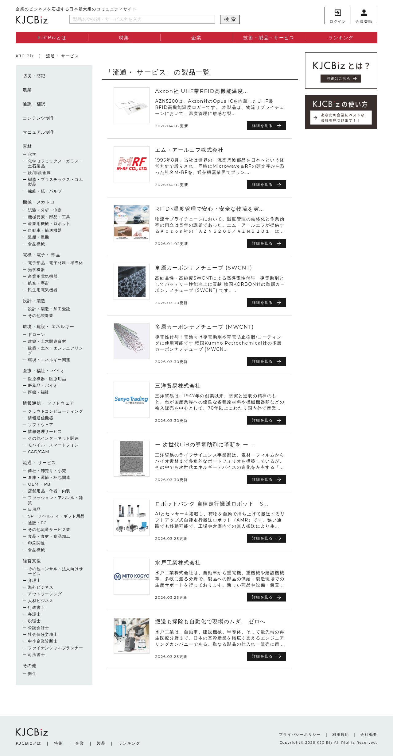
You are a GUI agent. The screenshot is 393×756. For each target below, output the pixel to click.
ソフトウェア (40, 424)
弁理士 (34, 580)
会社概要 (368, 734)
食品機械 (36, 243)
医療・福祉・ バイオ (44, 370)
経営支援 (32, 560)
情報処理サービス (45, 431)
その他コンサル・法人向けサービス (55, 571)
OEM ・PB (39, 484)
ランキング (341, 37)
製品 (101, 743)
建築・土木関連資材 (47, 341)
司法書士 (36, 654)
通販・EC (37, 522)
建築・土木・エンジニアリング (55, 350)
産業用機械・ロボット (49, 223)
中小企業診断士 (43, 641)
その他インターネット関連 (53, 438)
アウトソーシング (45, 593)
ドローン (36, 334)
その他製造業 (40, 315)
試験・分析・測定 (45, 210)
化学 (32, 154)
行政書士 (36, 607)
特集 (124, 37)
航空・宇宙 (38, 283)
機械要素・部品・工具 (49, 216)
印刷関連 (36, 542)
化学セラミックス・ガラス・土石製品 (55, 163)
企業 (196, 37)
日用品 (34, 509)
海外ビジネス (40, 587)
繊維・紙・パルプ (45, 191)
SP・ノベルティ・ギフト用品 (56, 516)
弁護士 (34, 614)
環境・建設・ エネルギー (48, 326)
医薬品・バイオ (43, 385)
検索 (231, 19)
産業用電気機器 (43, 276)
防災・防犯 (34, 75)
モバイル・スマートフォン (53, 444)
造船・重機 (38, 237)
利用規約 (340, 734)
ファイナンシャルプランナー (55, 647)
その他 (29, 665)
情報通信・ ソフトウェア (48, 403)
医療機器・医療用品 (47, 378)
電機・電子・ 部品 (41, 255)
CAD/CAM (38, 451)
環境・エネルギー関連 (49, 359)
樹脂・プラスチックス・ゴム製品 (55, 182)
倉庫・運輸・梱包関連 (49, 477)
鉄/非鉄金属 (39, 172)
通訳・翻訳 (34, 104)
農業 (27, 90)
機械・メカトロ (39, 202)
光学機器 (36, 269)
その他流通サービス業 (49, 529)
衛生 (32, 673)
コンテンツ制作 (39, 118)
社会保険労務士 (43, 634)
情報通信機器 (40, 417)
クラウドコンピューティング (55, 411)
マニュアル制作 (39, 132)
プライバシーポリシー (300, 734)
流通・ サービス (39, 462)
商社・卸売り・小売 (47, 470)
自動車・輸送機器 (45, 230)
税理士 (34, 620)
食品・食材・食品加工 (49, 536)
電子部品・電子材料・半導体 (55, 262)
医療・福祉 (38, 392)
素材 (27, 146)
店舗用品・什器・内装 (49, 490)
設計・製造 (34, 301)
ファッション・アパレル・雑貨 (55, 500)
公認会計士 (38, 627)
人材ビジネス (40, 600)
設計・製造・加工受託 (49, 308)
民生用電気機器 (43, 289)
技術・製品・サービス (268, 37)
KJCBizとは (52, 37)
